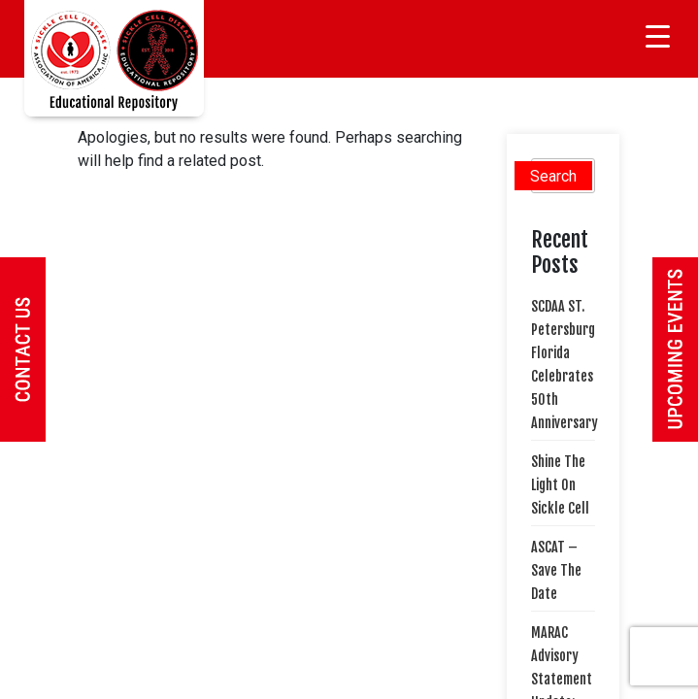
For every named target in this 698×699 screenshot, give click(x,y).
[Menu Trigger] (657, 36)
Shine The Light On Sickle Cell (560, 484)
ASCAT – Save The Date (556, 570)
